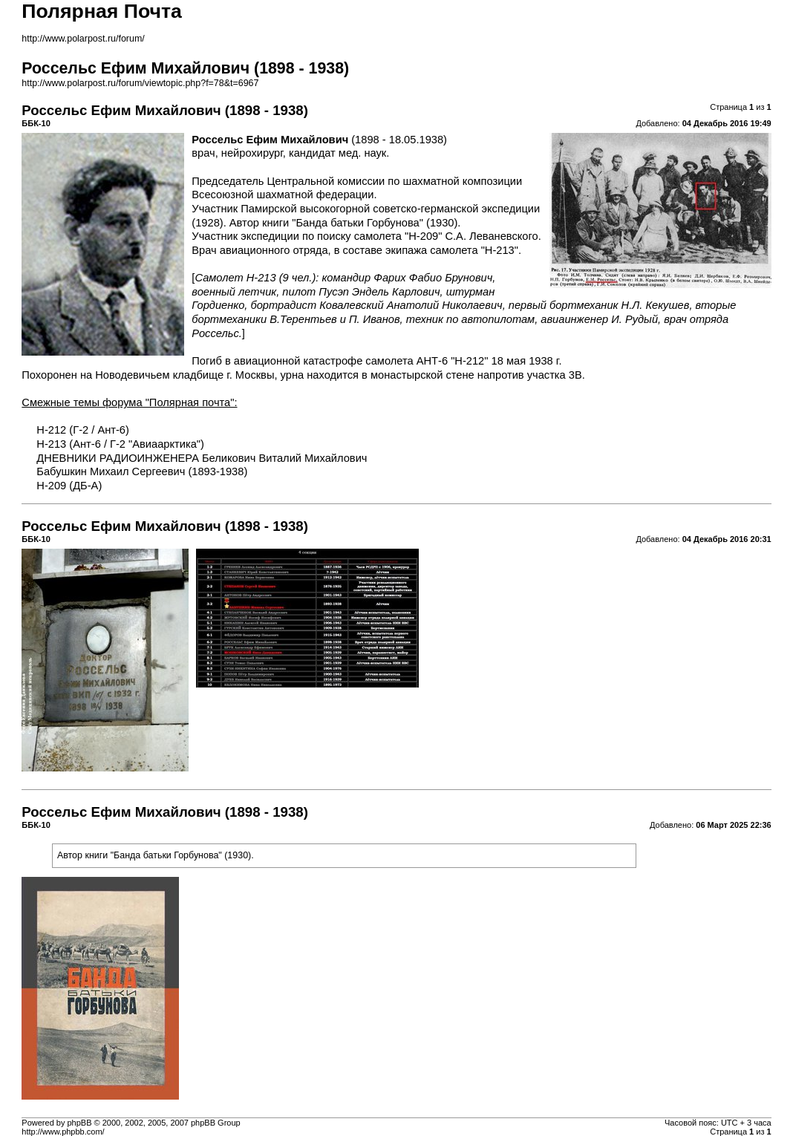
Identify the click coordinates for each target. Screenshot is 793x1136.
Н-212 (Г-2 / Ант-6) (82, 430)
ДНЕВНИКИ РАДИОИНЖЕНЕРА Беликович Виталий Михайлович (201, 458)
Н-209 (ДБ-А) (69, 486)
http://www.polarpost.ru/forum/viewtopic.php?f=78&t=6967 (140, 83)
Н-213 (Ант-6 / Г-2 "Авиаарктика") (120, 444)
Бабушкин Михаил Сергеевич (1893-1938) (141, 471)
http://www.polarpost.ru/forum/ (83, 38)
